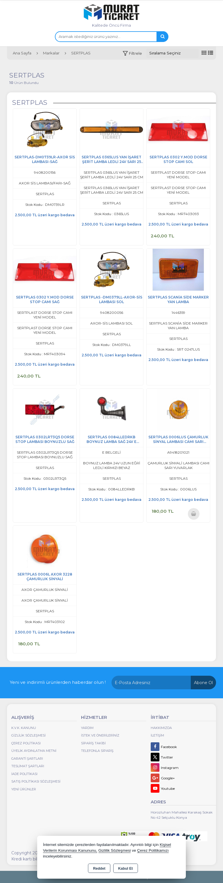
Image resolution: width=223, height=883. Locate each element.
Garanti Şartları (27, 758)
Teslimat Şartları (27, 766)
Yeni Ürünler (23, 789)
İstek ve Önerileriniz (100, 735)
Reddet (99, 868)
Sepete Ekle (193, 513)
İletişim (157, 735)
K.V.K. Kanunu (23, 728)
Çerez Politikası (26, 743)
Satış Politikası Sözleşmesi (35, 781)
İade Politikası (24, 774)
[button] (132, 53)
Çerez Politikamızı (153, 850)
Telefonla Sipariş (97, 751)
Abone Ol (203, 682)
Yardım (87, 728)
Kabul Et (125, 868)
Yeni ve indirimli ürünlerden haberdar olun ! (58, 682)
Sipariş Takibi (93, 743)
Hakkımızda (161, 728)
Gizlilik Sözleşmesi (28, 735)
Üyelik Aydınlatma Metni (33, 751)
